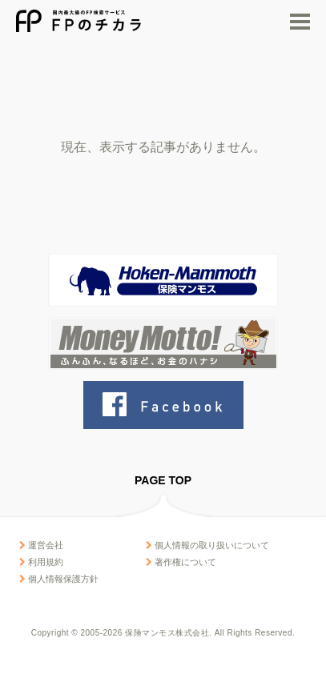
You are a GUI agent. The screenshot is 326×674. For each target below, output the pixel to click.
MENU (300, 22)
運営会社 (41, 545)
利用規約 (41, 562)
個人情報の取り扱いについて (207, 545)
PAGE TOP (163, 480)
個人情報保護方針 (59, 579)
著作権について (181, 562)
